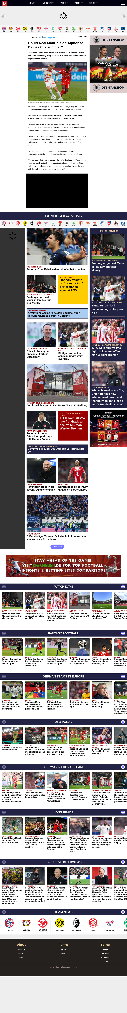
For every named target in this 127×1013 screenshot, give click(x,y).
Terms (63, 986)
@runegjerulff (49, 74)
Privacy (63, 990)
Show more (57, 583)
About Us (21, 986)
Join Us (21, 994)
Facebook (106, 990)
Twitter (105, 986)
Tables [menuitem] (64, 3)
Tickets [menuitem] (93, 3)
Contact (21, 990)
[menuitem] (14, 3)
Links (105, 998)
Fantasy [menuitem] (79, 3)
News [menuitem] (32, 3)
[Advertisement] (63, 42)
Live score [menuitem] (47, 3)
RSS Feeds (106, 994)
